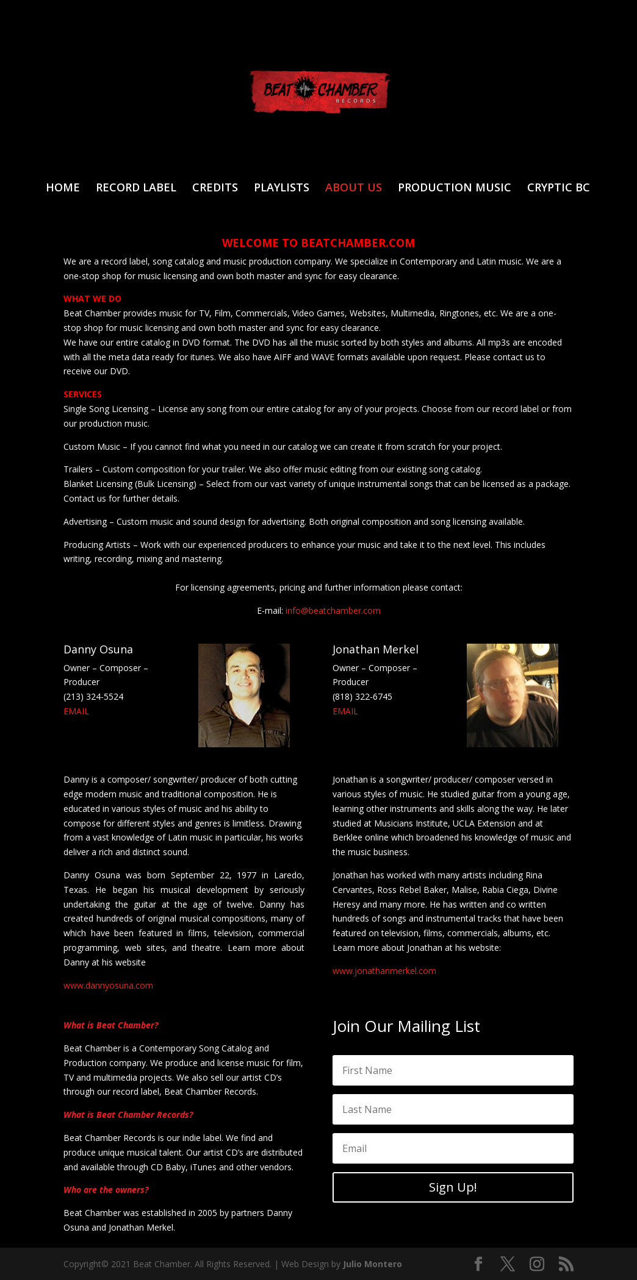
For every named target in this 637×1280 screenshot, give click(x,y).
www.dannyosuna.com (108, 985)
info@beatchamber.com (333, 610)
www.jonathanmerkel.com (384, 970)
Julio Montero (372, 1264)
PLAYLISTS (281, 188)
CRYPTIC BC (558, 188)
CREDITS (215, 188)
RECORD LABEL (136, 188)
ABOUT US (353, 188)
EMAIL (76, 711)
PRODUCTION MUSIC (454, 188)
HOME (63, 188)
